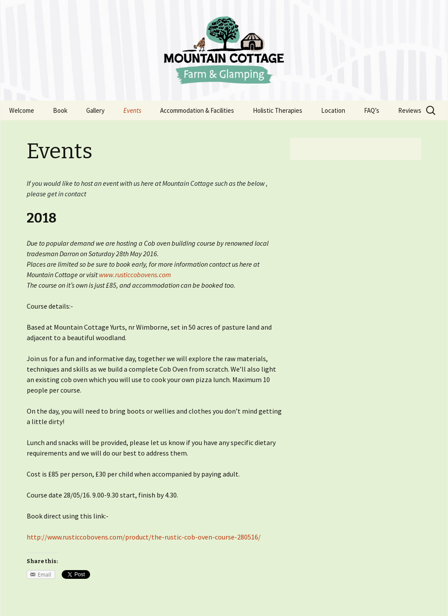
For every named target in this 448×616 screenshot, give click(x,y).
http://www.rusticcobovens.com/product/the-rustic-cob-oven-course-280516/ (144, 536)
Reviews (409, 110)
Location (333, 110)
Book (60, 110)
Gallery (95, 110)
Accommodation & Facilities (197, 110)
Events (132, 110)
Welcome (21, 110)
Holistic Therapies (277, 110)
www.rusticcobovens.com (135, 274)
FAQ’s (371, 110)
